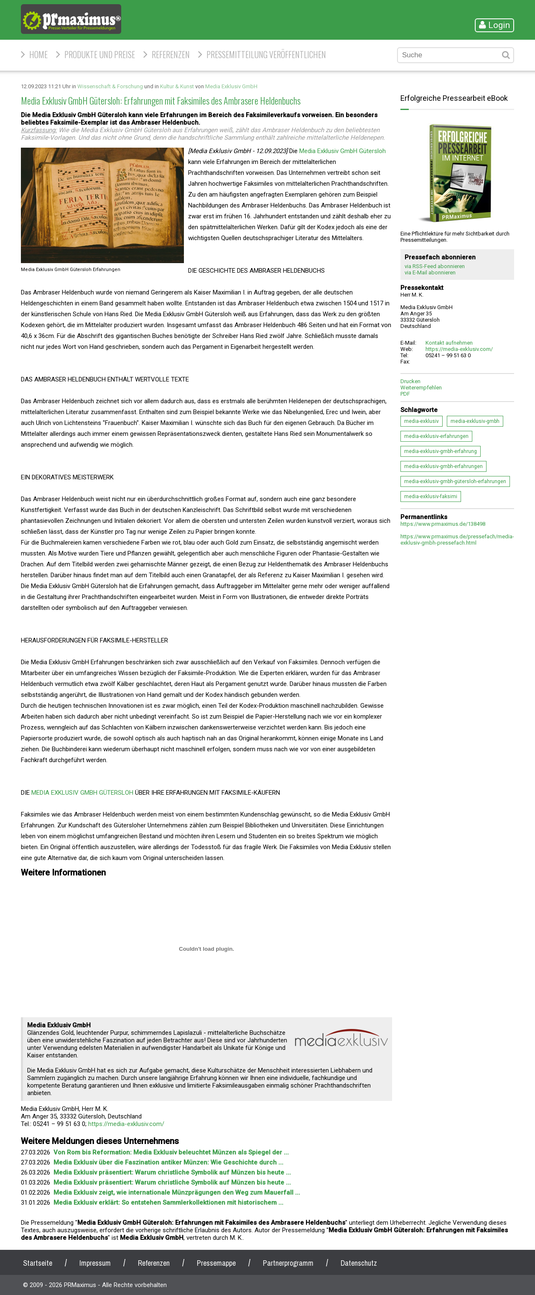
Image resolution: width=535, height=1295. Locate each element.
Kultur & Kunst (177, 86)
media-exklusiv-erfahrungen (436, 436)
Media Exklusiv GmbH (231, 86)
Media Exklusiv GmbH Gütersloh (342, 151)
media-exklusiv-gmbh (475, 421)
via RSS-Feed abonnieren (435, 266)
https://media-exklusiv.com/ (126, 1124)
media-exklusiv (421, 421)
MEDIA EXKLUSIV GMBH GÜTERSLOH (82, 792)
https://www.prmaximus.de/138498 (442, 524)
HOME (38, 54)
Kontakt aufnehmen (449, 343)
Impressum (95, 1263)
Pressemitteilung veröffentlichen (266, 54)
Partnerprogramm (288, 1263)
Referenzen (171, 54)
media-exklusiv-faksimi (430, 496)
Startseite (37, 1263)
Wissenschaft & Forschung (110, 86)
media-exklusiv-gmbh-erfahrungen (443, 466)
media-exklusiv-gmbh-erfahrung (440, 451)
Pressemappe (216, 1263)
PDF (405, 394)
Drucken (410, 381)
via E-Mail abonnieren (430, 272)
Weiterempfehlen (421, 387)
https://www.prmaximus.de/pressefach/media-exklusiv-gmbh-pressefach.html (457, 539)
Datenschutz (359, 1263)
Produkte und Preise (99, 54)
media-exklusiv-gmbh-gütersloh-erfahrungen (455, 481)
